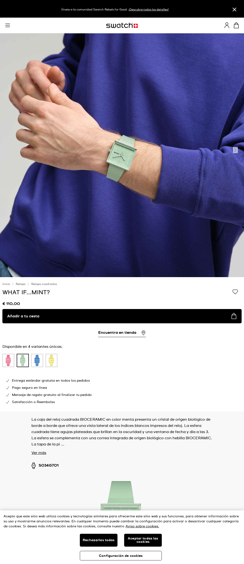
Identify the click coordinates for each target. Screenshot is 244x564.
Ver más (38, 453)
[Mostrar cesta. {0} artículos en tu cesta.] (236, 25)
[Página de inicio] (122, 25)
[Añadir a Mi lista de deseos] (235, 292)
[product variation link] (8, 360)
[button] (7, 25)
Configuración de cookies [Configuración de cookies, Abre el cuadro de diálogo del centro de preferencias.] (120, 556)
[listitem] (8, 361)
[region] (122, 344)
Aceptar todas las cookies (143, 540)
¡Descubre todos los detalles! (148, 9)
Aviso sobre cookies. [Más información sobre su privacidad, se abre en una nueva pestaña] (142, 526)
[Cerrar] (234, 9)
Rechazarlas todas (98, 540)
